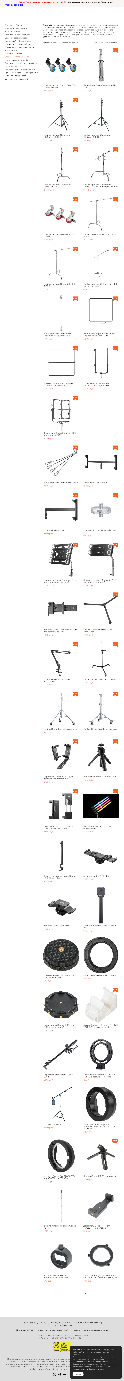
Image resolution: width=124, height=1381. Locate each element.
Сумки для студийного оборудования (22, 72)
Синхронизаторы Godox (16, 38)
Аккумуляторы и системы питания (20, 69)
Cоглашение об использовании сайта (87, 1330)
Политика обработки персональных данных (40, 1330)
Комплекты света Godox (16, 28)
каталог (46, 43)
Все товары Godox (13, 25)
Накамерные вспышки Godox (18, 35)
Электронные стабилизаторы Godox (21, 63)
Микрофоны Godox (13, 66)
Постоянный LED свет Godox (18, 41)
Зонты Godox (11, 50)
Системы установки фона (16, 79)
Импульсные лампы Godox (17, 60)
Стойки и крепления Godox (17, 57)
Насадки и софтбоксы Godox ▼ (19, 44)
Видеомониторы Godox (15, 76)
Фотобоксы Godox (13, 53)
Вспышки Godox (12, 31)
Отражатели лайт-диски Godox (19, 47)
